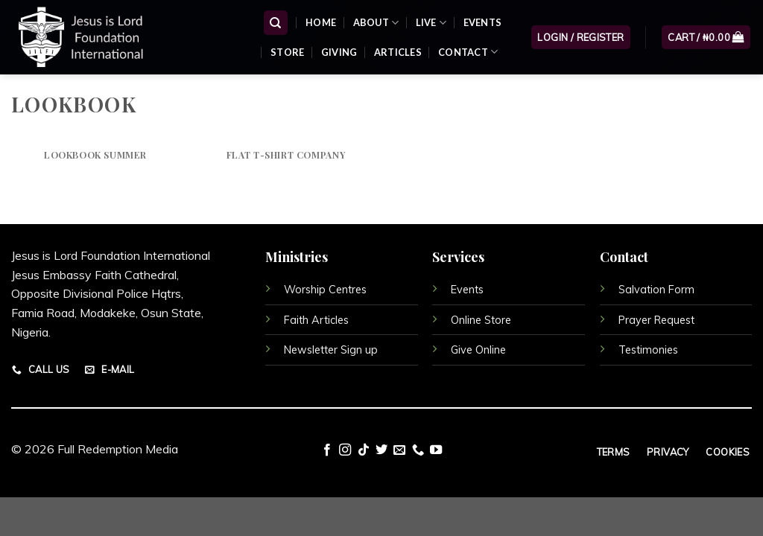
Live (431, 23)
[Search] (276, 22)
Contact (468, 52)
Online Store (481, 320)
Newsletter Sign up (331, 350)
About (376, 23)
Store (287, 52)
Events (482, 22)
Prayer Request (656, 320)
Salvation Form (656, 289)
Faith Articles (316, 320)
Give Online (478, 350)
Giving (339, 52)
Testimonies (648, 350)
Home (320, 22)
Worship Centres (325, 289)
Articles (398, 52)
